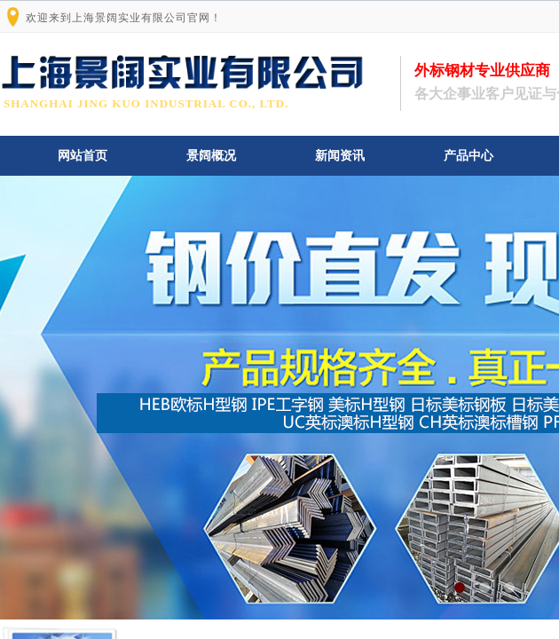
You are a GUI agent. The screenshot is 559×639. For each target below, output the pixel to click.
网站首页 (82, 155)
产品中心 (468, 155)
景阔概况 (211, 155)
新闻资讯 (340, 155)
